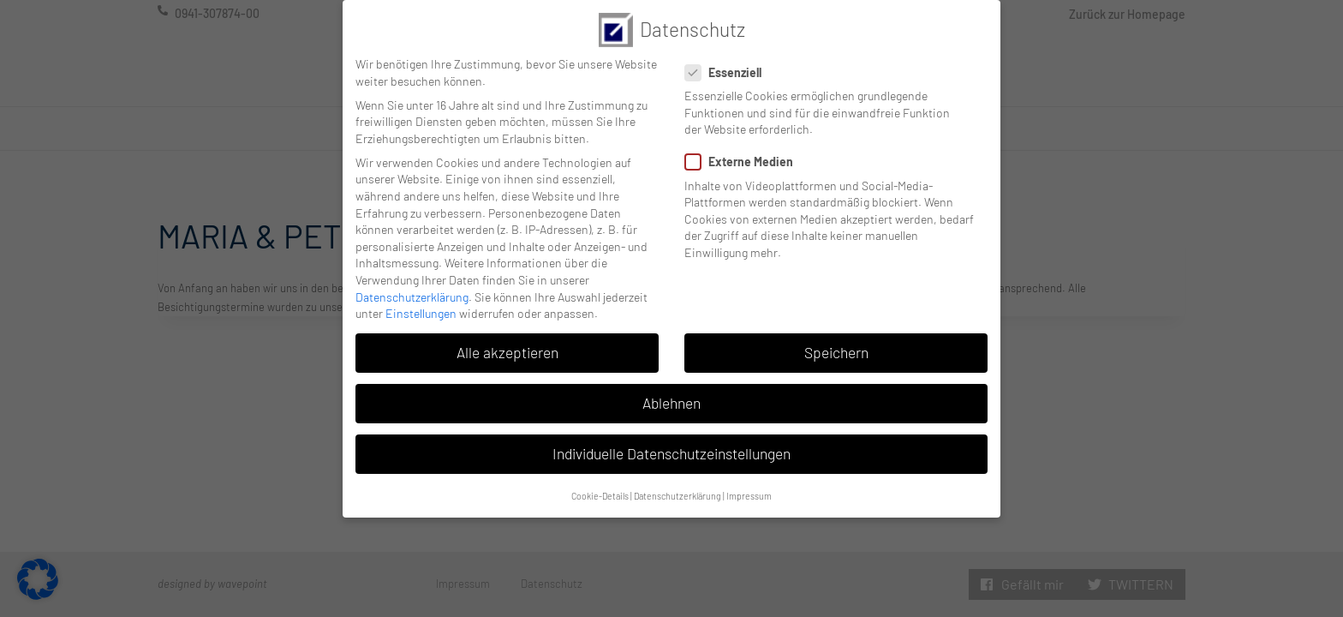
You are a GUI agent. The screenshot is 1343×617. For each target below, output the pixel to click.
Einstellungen (421, 300)
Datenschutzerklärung (412, 284)
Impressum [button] (749, 482)
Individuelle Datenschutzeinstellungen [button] (671, 441)
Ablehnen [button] (671, 389)
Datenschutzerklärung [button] (677, 482)
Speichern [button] (836, 339)
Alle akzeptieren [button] (507, 339)
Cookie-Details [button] (600, 482)
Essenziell (728, 59)
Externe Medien (744, 149)
